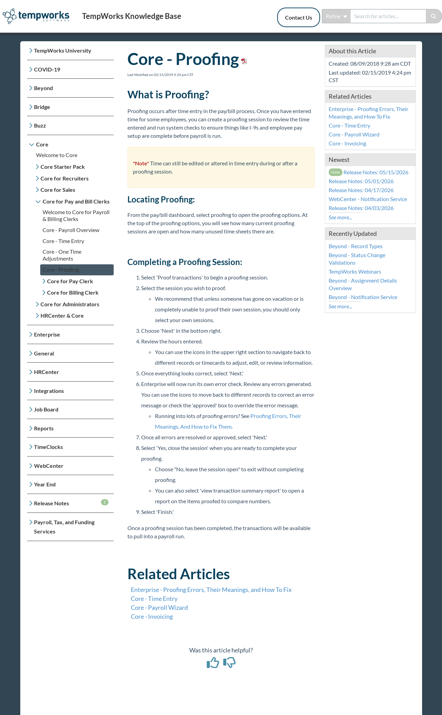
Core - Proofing (61, 269)
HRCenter (46, 371)
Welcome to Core (56, 155)
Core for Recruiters (65, 178)
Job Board (46, 409)
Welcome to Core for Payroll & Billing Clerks (76, 215)
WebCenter (49, 465)
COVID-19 (47, 69)
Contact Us (298, 17)
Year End (45, 484)
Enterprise (47, 334)
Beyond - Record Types (356, 246)
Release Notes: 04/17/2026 (361, 190)
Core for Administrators (70, 304)
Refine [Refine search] (336, 16)
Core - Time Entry (63, 241)
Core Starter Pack (63, 166)
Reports (44, 428)
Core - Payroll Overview (71, 230)
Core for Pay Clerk (70, 281)
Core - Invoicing (152, 616)
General (44, 353)
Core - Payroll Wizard (159, 607)
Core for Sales (58, 189)
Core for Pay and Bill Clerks (76, 201)
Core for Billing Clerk (73, 292)
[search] (388, 16)
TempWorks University (62, 50)
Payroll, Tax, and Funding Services (64, 527)
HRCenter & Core (62, 315)
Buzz (40, 125)
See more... (340, 217)
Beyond (43, 88)
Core (42, 144)
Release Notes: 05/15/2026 (368, 172)
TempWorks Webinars (355, 271)
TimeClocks (48, 446)
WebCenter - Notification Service (368, 199)
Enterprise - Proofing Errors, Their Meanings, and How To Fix (211, 589)
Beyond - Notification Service (363, 297)
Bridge (42, 106)
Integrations (49, 390)
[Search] (434, 16)
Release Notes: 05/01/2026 (361, 181)
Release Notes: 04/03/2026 (361, 208)
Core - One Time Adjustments (62, 255)
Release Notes (71, 502)
